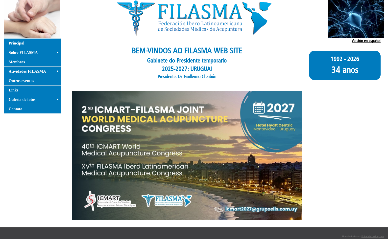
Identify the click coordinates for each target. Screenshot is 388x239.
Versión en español (366, 40)
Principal (16, 43)
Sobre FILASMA (35, 53)
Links (13, 90)
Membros (17, 62)
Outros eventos (21, 81)
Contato (15, 109)
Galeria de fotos (35, 100)
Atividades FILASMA (35, 72)
